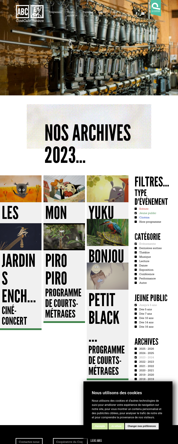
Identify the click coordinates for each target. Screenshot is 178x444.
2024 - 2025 (146, 352)
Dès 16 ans (146, 326)
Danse (143, 265)
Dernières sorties (150, 248)
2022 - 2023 (146, 361)
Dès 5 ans (145, 309)
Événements (147, 243)
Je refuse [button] (116, 426)
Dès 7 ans (145, 313)
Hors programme (150, 221)
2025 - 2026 (146, 348)
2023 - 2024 (146, 357)
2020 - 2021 (146, 370)
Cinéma (144, 217)
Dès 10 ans (146, 317)
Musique (145, 256)
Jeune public (147, 213)
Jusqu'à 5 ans (148, 304)
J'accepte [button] (100, 426)
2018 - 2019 (146, 378)
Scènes (143, 208)
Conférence (146, 274)
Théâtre (144, 252)
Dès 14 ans (146, 322)
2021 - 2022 (146, 365)
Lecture (144, 261)
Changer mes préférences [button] (142, 426)
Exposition (146, 269)
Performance (147, 278)
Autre (143, 282)
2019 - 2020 (146, 374)
